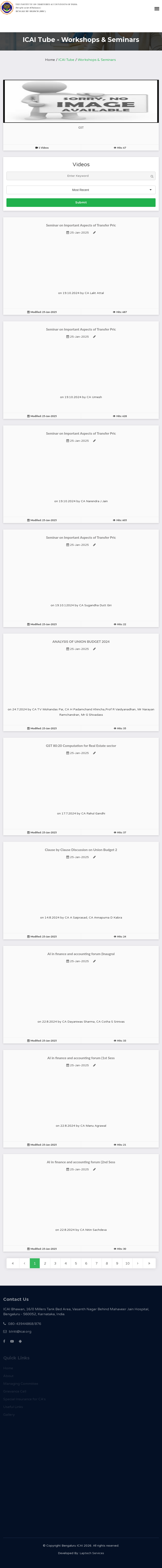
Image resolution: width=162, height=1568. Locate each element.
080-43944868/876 (22, 1326)
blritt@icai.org (17, 1334)
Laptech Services (92, 1555)
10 (127, 1263)
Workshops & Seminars (97, 60)
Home (50, 60)
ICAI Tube (66, 60)
